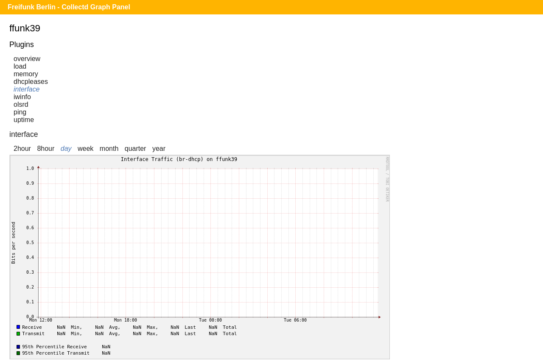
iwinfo (22, 96)
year (158, 148)
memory (26, 74)
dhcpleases (31, 81)
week (85, 148)
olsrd (21, 104)
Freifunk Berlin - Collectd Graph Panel (69, 7)
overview (27, 58)
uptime (24, 119)
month (109, 148)
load (20, 66)
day (66, 148)
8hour (45, 148)
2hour (22, 148)
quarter (135, 148)
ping (20, 112)
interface (26, 89)
